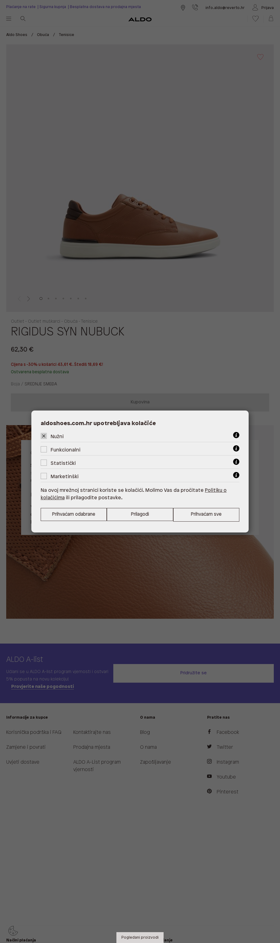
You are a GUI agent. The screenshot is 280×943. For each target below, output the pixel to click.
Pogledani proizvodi (140, 938)
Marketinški (65, 476)
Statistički (63, 463)
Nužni (57, 436)
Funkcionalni (65, 449)
